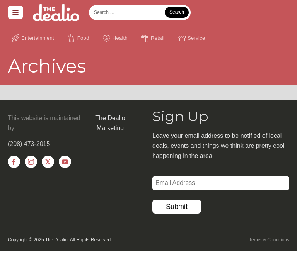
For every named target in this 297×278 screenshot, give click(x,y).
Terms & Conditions (269, 239)
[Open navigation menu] (15, 12)
